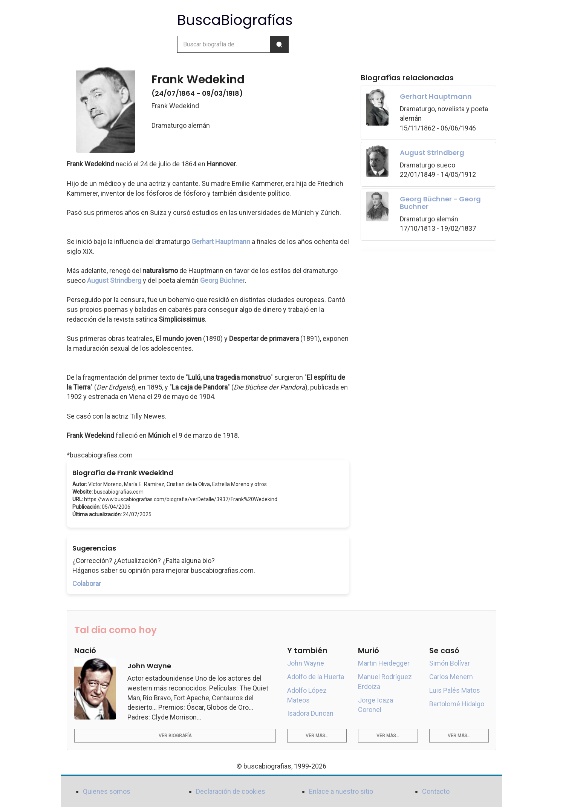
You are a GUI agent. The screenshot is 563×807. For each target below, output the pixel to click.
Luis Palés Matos (454, 690)
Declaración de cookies (230, 791)
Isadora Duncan (310, 713)
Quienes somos (106, 791)
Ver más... (317, 735)
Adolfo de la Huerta (315, 677)
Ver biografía (175, 735)
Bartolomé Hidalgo (456, 704)
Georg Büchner (222, 280)
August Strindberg (114, 280)
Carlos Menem (451, 677)
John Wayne (305, 663)
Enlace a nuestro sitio (341, 791)
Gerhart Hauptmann (220, 241)
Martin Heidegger (384, 663)
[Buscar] (279, 44)
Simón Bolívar (449, 663)
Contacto (436, 791)
